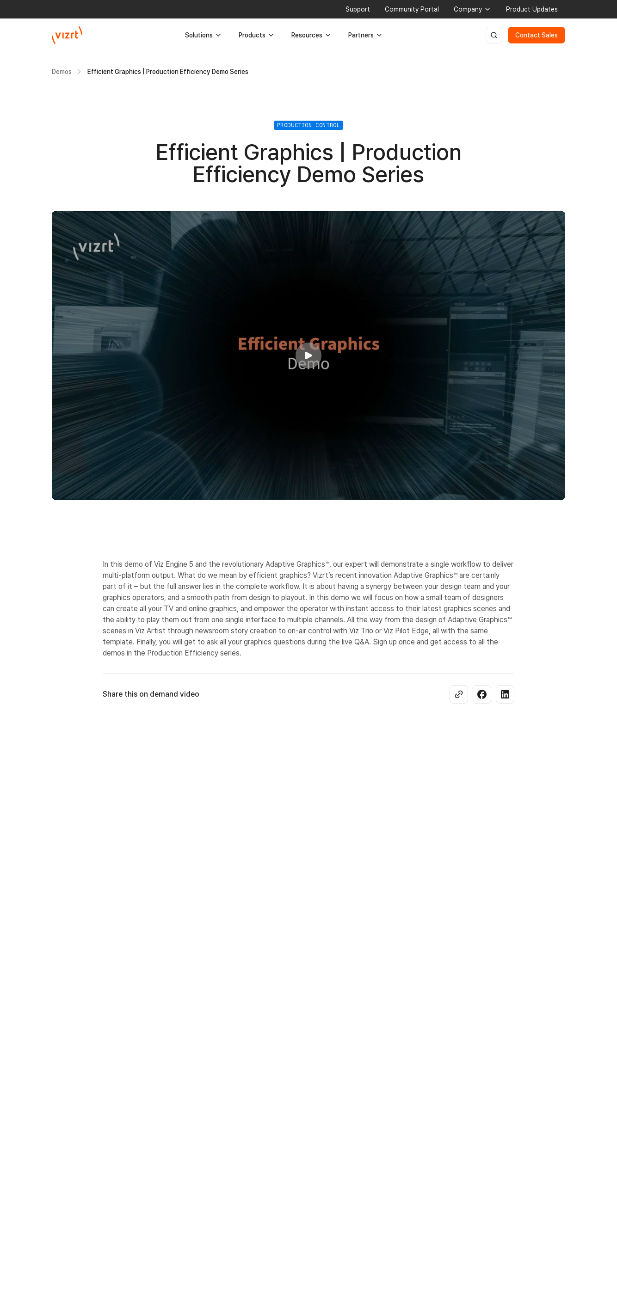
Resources (311, 35)
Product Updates (532, 9)
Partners (365, 35)
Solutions (203, 35)
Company (472, 9)
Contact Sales (536, 35)
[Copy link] (459, 694)
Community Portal (412, 9)
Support (358, 9)
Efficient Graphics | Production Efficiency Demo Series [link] (167, 71)
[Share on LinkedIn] (505, 694)
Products (257, 35)
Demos (62, 71)
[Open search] (494, 35)
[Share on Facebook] (482, 694)
